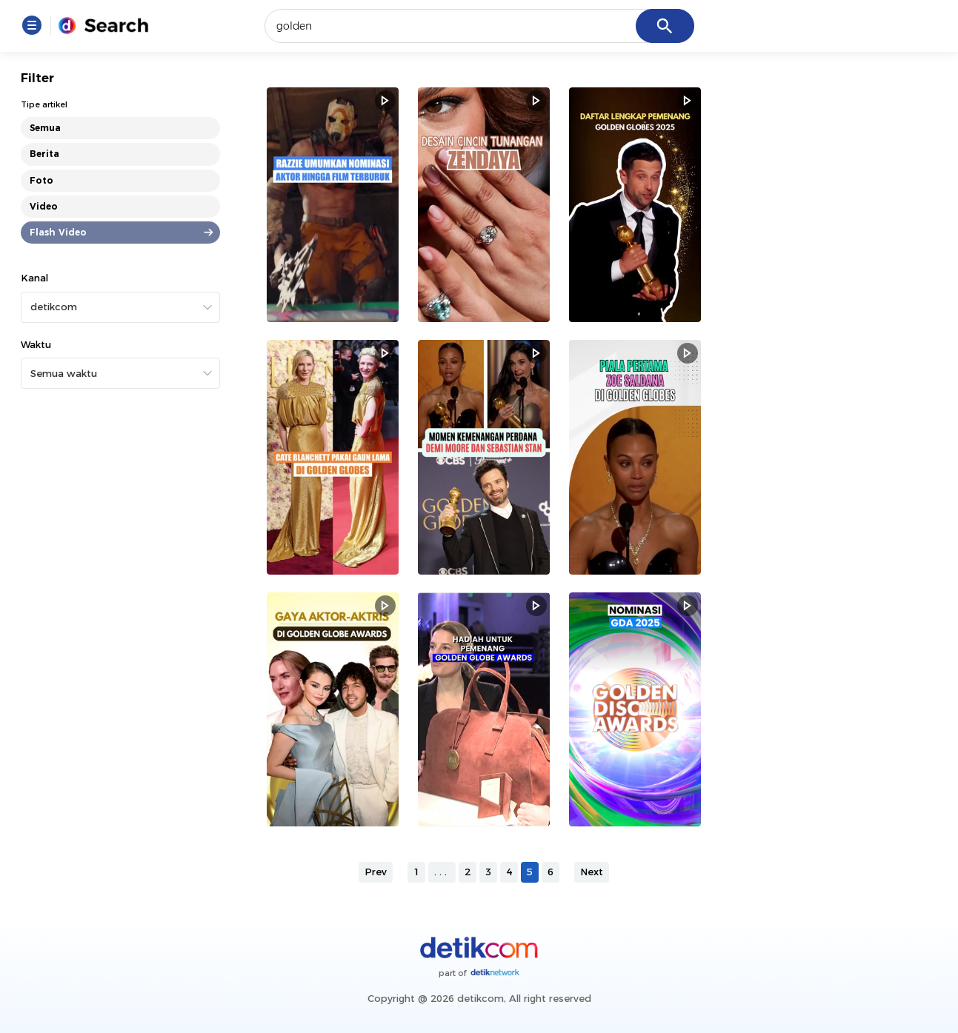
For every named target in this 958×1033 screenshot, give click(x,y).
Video (44, 206)
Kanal (34, 278)
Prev (376, 871)
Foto (41, 180)
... (442, 871)
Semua (45, 127)
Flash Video (58, 232)
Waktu (36, 344)
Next (591, 871)
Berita (44, 153)
